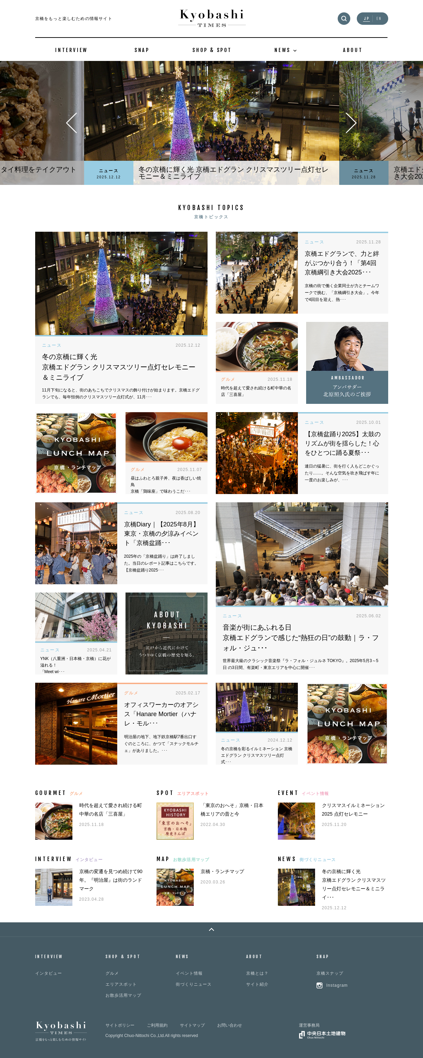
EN (379, 19)
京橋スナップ (329, 973)
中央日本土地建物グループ (322, 1034)
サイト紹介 (257, 984)
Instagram (337, 985)
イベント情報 (189, 973)
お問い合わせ (229, 1025)
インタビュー (48, 973)
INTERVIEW (71, 50)
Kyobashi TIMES (212, 19)
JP (367, 19)
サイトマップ (192, 1025)
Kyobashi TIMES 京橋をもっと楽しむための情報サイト (61, 1031)
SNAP (141, 50)
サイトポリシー (119, 1025)
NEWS (182, 956)
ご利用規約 (157, 1025)
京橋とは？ (257, 973)
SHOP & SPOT (212, 50)
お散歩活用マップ (123, 995)
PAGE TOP (211, 929)
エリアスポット (121, 984)
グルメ (112, 973)
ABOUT (353, 50)
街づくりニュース (194, 984)
